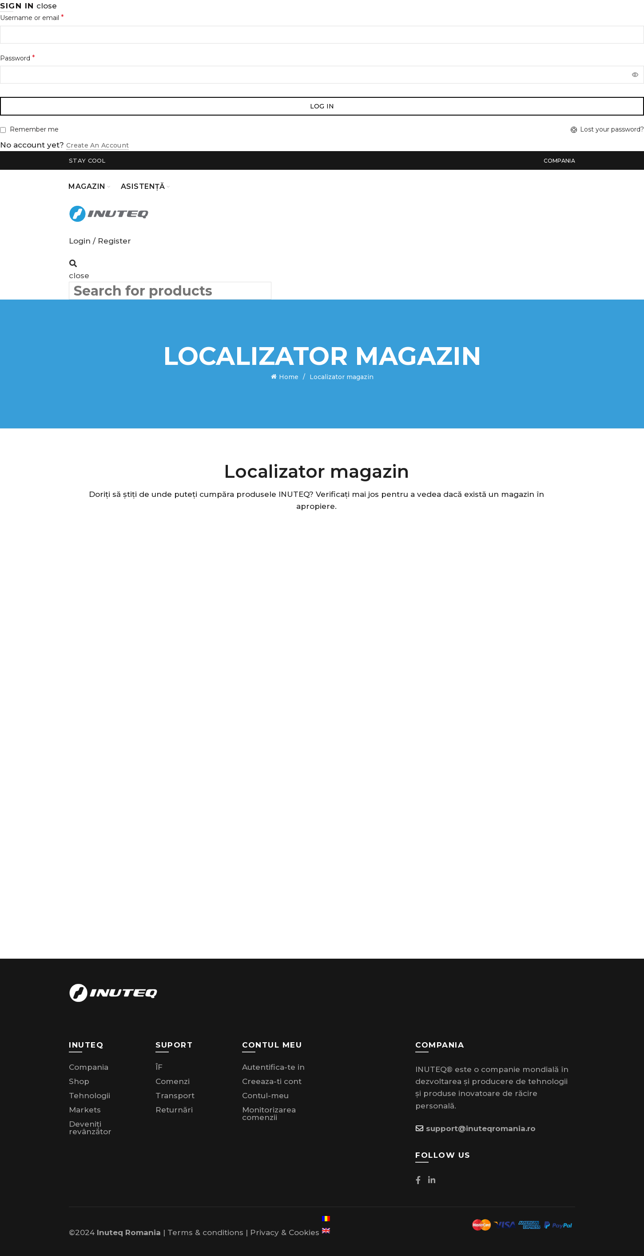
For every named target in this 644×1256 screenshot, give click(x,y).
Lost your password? (612, 129)
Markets (85, 1107)
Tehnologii (89, 1093)
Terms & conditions (205, 1230)
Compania (559, 160)
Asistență (143, 186)
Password (17, 58)
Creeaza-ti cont (272, 1079)
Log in (322, 106)
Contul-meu (265, 1093)
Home (288, 376)
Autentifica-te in (273, 1064)
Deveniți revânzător (90, 1125)
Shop (79, 1079)
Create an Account (97, 145)
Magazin (87, 186)
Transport (175, 1093)
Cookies (304, 1230)
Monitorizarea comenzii (269, 1111)
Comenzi (172, 1079)
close (46, 5)
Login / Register (100, 240)
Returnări (174, 1107)
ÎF (159, 1064)
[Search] (73, 263)
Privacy (264, 1230)
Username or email (32, 17)
